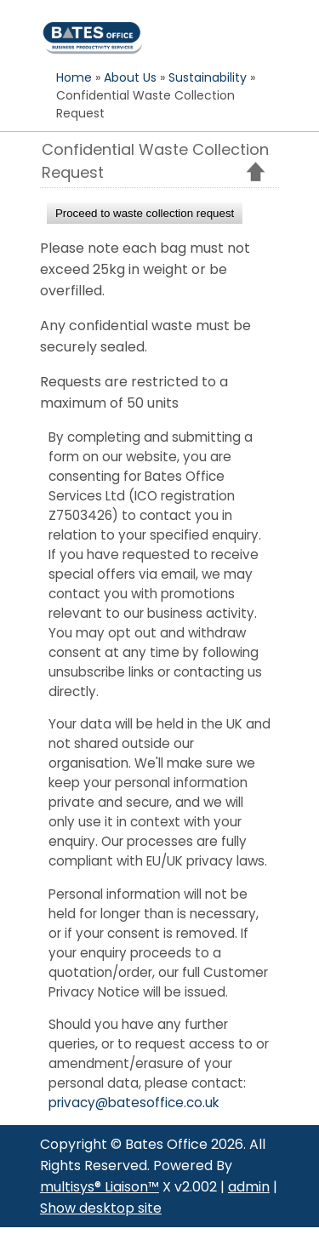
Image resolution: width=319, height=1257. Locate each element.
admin (249, 1187)
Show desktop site (101, 1208)
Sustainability (207, 77)
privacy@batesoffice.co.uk (133, 1102)
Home (74, 77)
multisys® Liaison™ (99, 1187)
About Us (130, 77)
